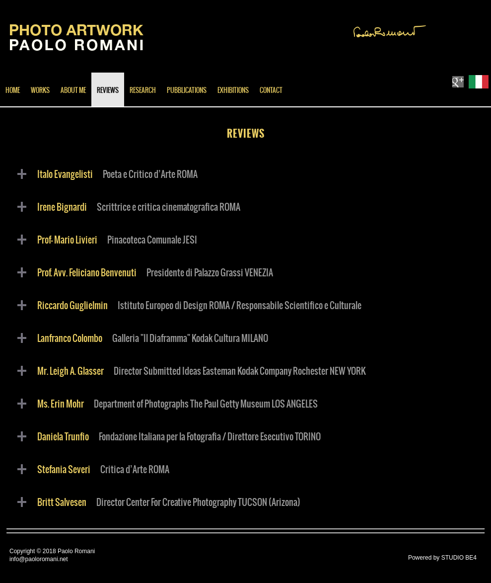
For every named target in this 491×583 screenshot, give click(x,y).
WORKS (40, 90)
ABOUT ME (73, 90)
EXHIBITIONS (233, 90)
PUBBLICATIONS (187, 90)
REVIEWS (108, 90)
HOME (12, 90)
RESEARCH (143, 90)
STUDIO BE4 (459, 557)
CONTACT (271, 90)
